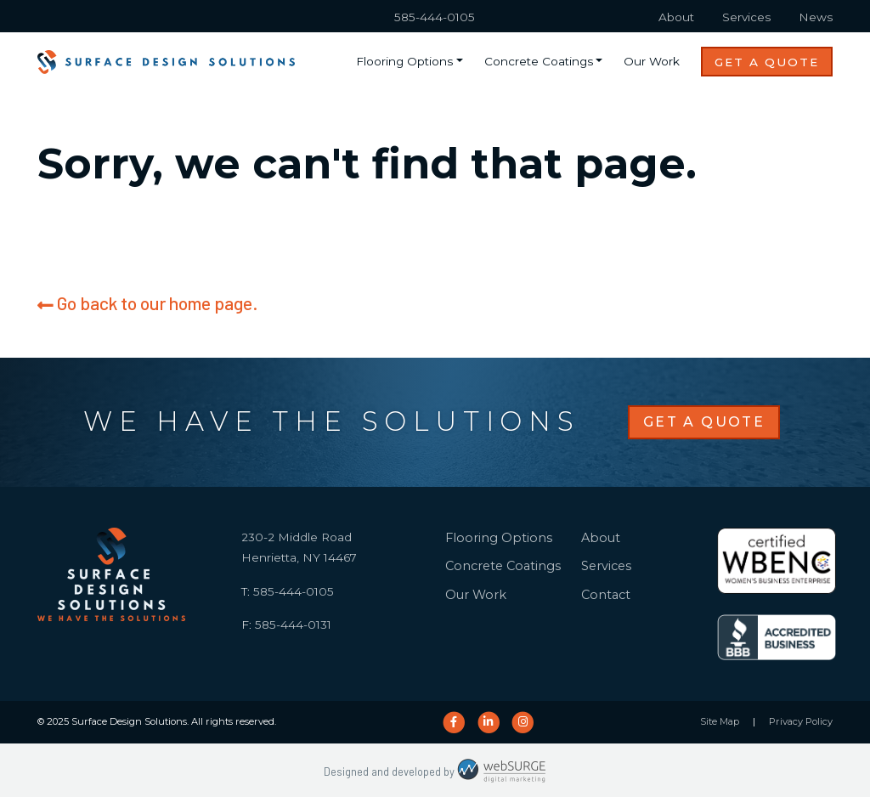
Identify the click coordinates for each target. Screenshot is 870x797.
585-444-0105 (434, 17)
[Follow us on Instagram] (523, 722)
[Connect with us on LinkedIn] (488, 722)
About (676, 17)
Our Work (652, 61)
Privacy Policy (801, 721)
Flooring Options (404, 61)
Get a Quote (767, 62)
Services (746, 17)
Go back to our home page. (147, 303)
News (816, 17)
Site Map (719, 721)
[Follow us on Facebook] (453, 722)
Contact (605, 594)
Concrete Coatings (538, 61)
